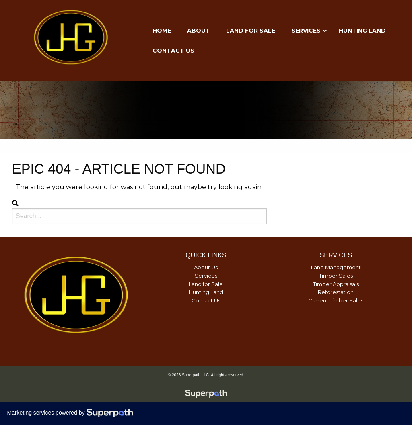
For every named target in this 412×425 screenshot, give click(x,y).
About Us (206, 267)
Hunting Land (206, 292)
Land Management (336, 267)
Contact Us (206, 300)
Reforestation (336, 292)
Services (206, 275)
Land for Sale (206, 284)
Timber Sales (336, 275)
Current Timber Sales (335, 300)
